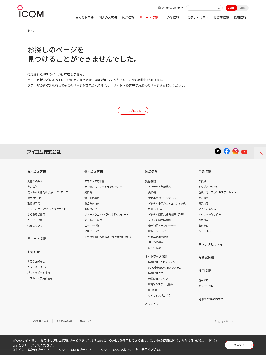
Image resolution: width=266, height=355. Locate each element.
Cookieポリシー (124, 349)
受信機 (88, 198)
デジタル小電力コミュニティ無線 (167, 209)
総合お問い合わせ (172, 8)
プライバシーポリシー (52, 349)
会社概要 (204, 203)
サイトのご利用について (40, 327)
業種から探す (34, 187)
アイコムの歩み (207, 214)
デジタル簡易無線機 (159, 225)
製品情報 (128, 17)
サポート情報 (148, 17)
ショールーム (206, 237)
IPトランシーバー (158, 237)
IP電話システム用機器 (160, 290)
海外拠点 (204, 231)
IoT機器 (152, 295)
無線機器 (150, 187)
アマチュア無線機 (94, 187)
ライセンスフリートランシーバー (103, 192)
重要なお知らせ (36, 267)
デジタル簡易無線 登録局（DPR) (166, 220)
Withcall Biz (155, 214)
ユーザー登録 (34, 225)
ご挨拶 (202, 187)
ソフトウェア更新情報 (39, 284)
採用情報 (240, 17)
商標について (94, 327)
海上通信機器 (91, 203)
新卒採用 (204, 286)
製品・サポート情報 (38, 278)
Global (243, 8)
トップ (31, 30)
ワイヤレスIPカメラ (159, 301)
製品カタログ (34, 203)
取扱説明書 (33, 209)
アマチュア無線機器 (159, 192)
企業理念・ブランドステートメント (219, 198)
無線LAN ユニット (158, 279)
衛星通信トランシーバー (162, 231)
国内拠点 (204, 225)
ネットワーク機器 (156, 262)
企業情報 (173, 17)
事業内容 (204, 209)
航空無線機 (154, 253)
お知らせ (33, 257)
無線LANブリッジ (158, 284)
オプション (152, 309)
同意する (239, 346)
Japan (231, 8)
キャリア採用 (206, 291)
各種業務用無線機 (158, 242)
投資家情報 (221, 17)
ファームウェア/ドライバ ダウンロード (49, 214)
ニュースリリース (37, 273)
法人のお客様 (84, 17)
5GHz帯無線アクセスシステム (165, 273)
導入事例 (32, 192)
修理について (34, 231)
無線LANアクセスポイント (163, 268)
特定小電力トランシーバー (163, 203)
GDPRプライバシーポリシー (90, 349)
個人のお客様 (108, 17)
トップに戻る (133, 113)
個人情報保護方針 (70, 327)
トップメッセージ (209, 192)
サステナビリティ (196, 17)
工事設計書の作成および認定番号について (108, 242)
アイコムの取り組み (210, 220)
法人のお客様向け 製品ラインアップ (47, 198)
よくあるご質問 (36, 220)
